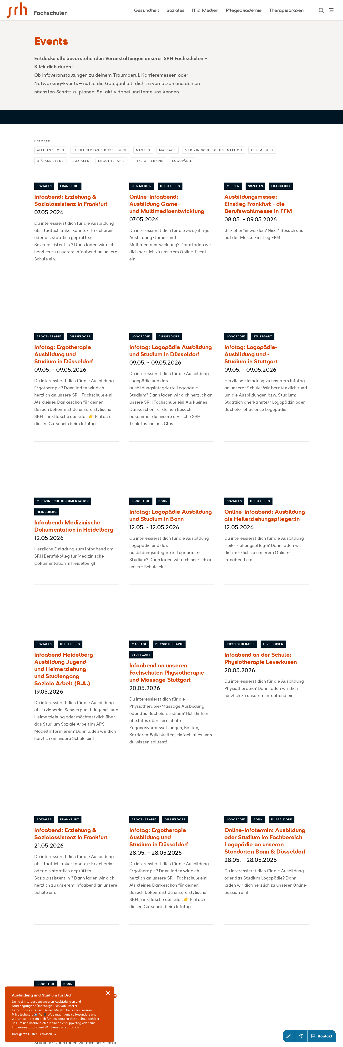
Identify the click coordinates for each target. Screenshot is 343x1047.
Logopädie (182, 162)
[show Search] (321, 10)
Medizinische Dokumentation (213, 152)
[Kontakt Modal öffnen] (322, 1036)
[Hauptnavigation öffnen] (331, 10)
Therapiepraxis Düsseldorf (100, 152)
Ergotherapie (111, 162)
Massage (167, 152)
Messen (143, 152)
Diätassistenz (50, 162)
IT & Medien (262, 152)
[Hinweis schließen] (108, 988)
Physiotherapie (148, 162)
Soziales (81, 162)
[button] (289, 1036)
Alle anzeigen (50, 152)
